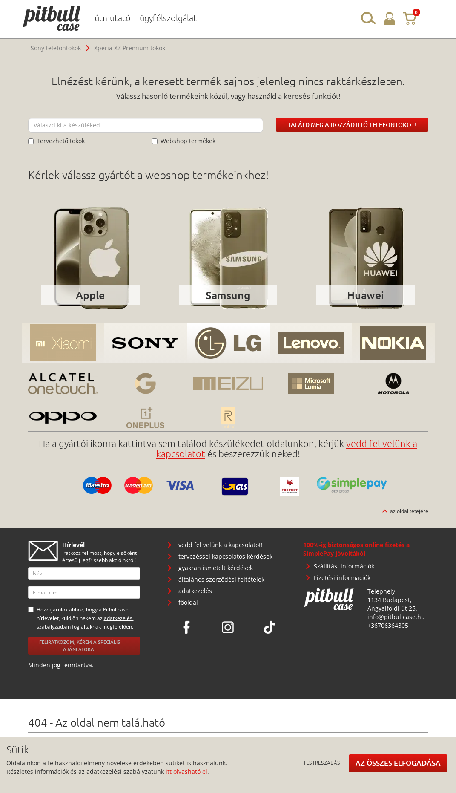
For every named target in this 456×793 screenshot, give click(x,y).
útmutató (113, 18)
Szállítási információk (344, 566)
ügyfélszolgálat (168, 18)
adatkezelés (195, 591)
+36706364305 (387, 625)
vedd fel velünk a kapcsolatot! (220, 545)
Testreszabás (321, 762)
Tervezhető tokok (56, 141)
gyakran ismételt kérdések (215, 568)
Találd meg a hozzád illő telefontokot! (352, 125)
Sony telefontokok (56, 48)
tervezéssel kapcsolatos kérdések (225, 556)
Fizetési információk (342, 578)
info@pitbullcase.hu (396, 617)
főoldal (188, 602)
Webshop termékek (183, 141)
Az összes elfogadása (398, 763)
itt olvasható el (186, 771)
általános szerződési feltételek (221, 579)
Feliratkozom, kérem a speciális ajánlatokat (79, 645)
